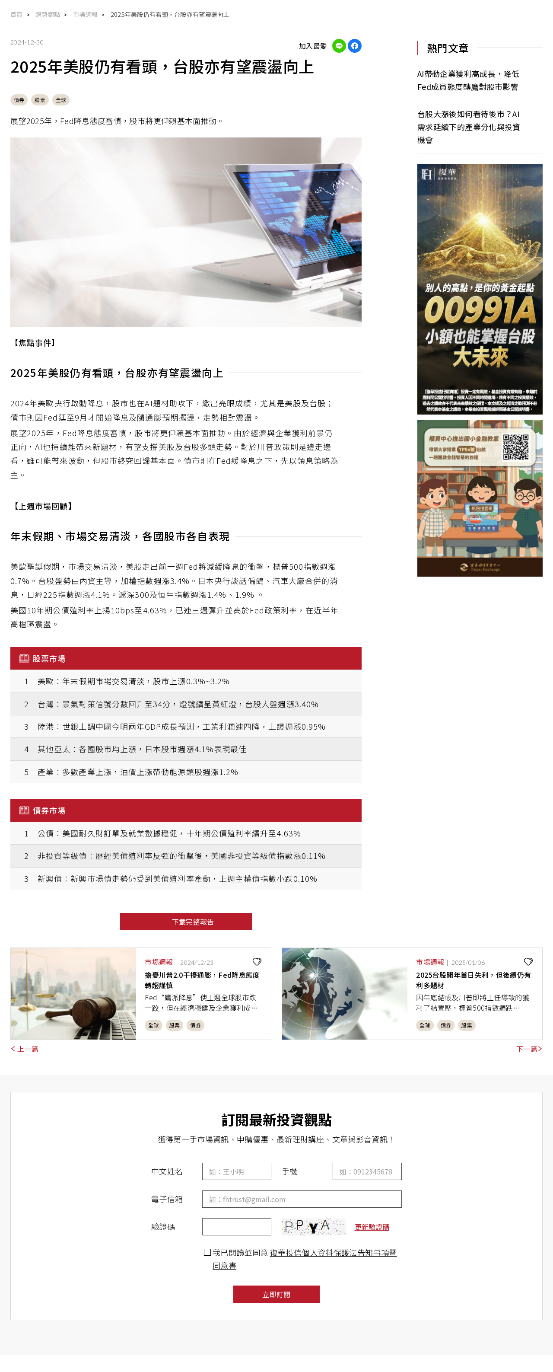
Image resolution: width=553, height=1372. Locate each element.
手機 (290, 1171)
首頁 (16, 14)
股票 (40, 99)
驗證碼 (163, 1226)
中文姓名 (167, 1171)
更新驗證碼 (372, 1227)
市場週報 (85, 14)
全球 (61, 99)
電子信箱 (167, 1198)
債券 (19, 99)
